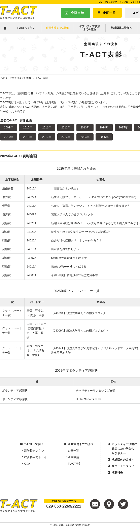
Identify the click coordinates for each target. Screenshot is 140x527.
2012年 (65, 127)
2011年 (46, 127)
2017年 (8, 136)
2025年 (104, 136)
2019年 (46, 136)
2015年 (123, 127)
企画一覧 (73, 450)
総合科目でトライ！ (36, 457)
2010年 (27, 127)
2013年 (85, 127)
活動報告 (117, 472)
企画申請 (73, 457)
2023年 (65, 136)
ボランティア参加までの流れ (89, 28)
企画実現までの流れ (57, 27)
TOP (2, 77)
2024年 (85, 136)
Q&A (27, 463)
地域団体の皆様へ (121, 27)
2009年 (8, 127)
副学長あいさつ (34, 450)
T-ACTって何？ (26, 27)
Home (5, 28)
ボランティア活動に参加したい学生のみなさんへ (124, 449)
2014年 (104, 127)
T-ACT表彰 (74, 463)
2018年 (27, 136)
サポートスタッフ (123, 466)
